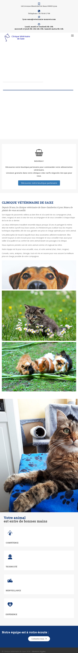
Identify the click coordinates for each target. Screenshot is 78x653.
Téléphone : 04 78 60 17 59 (39, 13)
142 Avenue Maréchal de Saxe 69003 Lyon (39, 6)
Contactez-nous (39, 639)
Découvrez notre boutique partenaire (39, 183)
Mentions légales (39, 651)
